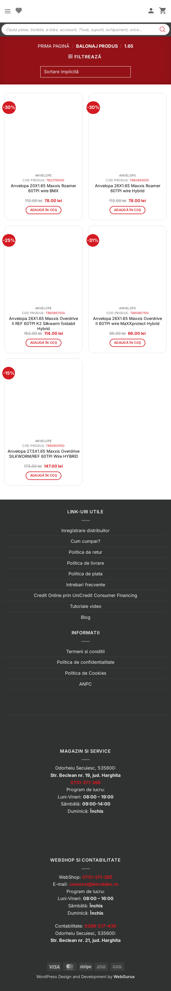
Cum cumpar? (85, 541)
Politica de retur (85, 552)
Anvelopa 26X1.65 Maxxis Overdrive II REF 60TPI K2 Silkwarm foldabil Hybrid (43, 323)
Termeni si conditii (85, 651)
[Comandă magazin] (85, 71)
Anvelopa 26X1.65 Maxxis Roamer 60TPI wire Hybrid (127, 188)
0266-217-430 (100, 926)
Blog (85, 617)
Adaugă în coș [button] (43, 210)
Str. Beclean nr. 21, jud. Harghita (85, 940)
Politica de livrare (85, 563)
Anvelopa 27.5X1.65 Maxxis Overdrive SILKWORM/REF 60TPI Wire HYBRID (43, 454)
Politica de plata (85, 573)
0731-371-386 (85, 782)
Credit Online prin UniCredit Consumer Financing (85, 595)
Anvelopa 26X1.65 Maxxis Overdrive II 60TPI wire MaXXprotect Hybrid (127, 321)
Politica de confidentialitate (85, 662)
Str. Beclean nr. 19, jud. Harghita (85, 775)
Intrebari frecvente (85, 584)
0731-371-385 (97, 877)
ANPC (85, 684)
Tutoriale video (85, 606)
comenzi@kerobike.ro (93, 884)
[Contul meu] (151, 11)
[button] (7, 11)
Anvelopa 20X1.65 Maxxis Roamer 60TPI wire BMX (43, 188)
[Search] (163, 29)
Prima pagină (53, 46)
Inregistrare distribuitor (85, 530)
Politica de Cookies (85, 673)
